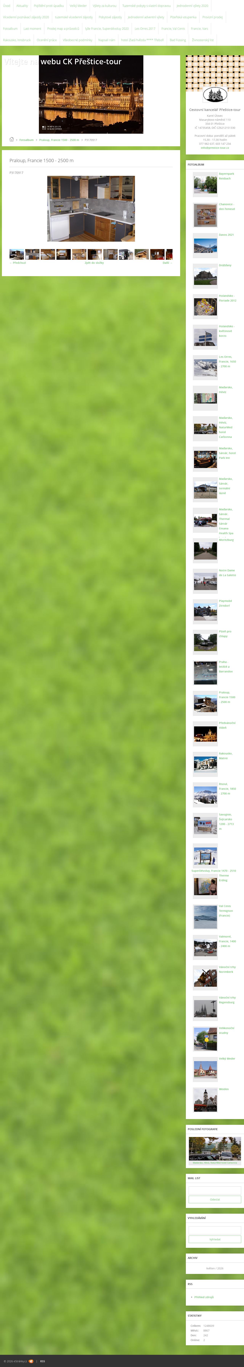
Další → (168, 263)
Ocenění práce (47, 40)
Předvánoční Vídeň (227, 725)
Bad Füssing (178, 40)
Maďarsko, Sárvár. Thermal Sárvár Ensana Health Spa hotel (226, 523)
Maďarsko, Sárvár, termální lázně (226, 486)
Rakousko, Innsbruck (17, 40)
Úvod (6, 6)
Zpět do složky (94, 263)
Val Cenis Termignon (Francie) (226, 910)
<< (192, 1268)
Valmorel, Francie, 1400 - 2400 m (227, 941)
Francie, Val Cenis (173, 29)
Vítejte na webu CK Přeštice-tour (63, 61)
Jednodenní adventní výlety (146, 17)
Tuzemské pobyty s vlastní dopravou (146, 6)
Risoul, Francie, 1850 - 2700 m (227, 788)
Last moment (32, 29)
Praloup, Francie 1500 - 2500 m (59, 140)
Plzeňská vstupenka (183, 17)
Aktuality (22, 6)
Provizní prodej (212, 17)
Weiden (224, 1089)
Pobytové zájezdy (110, 17)
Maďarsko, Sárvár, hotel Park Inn (227, 453)
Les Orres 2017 (145, 29)
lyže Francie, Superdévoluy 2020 (107, 29)
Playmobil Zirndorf (225, 603)
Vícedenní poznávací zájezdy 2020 (26, 17)
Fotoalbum (10, 29)
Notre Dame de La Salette (227, 573)
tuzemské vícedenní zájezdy (74, 17)
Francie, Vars (199, 29)
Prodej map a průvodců (63, 29)
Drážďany (225, 265)
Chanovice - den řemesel (227, 206)
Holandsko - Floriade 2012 (227, 298)
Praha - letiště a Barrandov (226, 666)
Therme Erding (224, 878)
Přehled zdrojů (204, 1297)
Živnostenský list (203, 40)
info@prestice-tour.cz (215, 148)
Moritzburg (226, 540)
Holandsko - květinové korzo (227, 331)
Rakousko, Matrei (226, 756)
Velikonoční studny (226, 1030)
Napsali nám (106, 40)
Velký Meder (78, 6)
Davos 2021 (226, 234)
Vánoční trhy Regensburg (227, 1000)
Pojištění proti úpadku (49, 6)
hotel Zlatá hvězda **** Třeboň (142, 40)
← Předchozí (18, 263)
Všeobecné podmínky (77, 40)
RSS (42, 1361)
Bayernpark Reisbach (226, 176)
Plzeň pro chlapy (225, 634)
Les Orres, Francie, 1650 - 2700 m (227, 361)
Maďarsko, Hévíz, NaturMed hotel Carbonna (226, 427)
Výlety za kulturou (104, 6)
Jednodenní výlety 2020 (192, 6)
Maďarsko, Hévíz (226, 389)
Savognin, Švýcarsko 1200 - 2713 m (226, 822)
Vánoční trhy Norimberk (227, 969)
